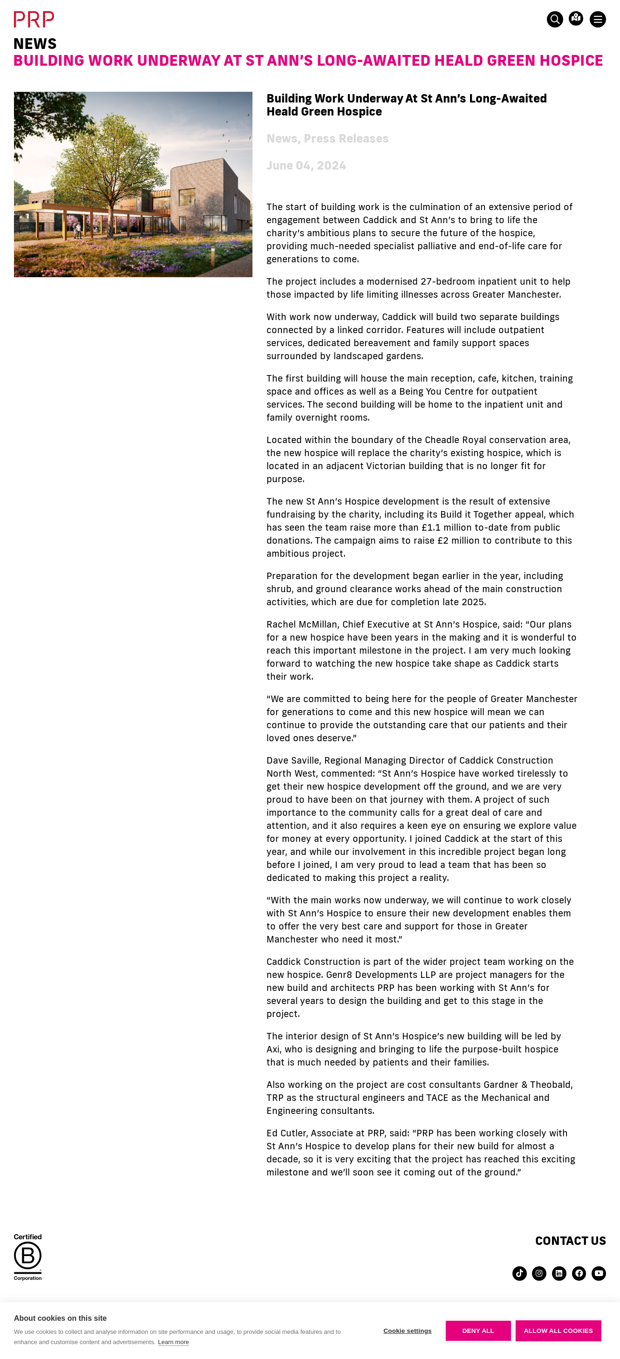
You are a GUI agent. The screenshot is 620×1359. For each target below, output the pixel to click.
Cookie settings (407, 1330)
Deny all (478, 1330)
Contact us (570, 1240)
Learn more (173, 1342)
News (35, 43)
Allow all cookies (558, 1330)
